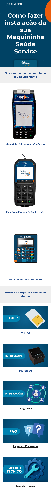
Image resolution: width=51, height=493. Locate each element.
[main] (26, 33)
